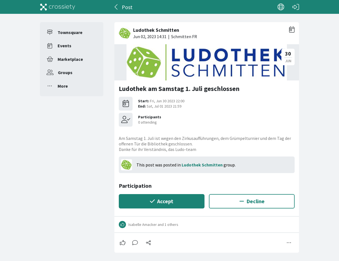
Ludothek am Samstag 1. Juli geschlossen (179, 88)
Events (64, 45)
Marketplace (70, 59)
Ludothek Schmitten (202, 165)
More (63, 86)
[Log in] (295, 7)
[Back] (116, 7)
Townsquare (70, 32)
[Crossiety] (58, 7)
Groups (65, 72)
